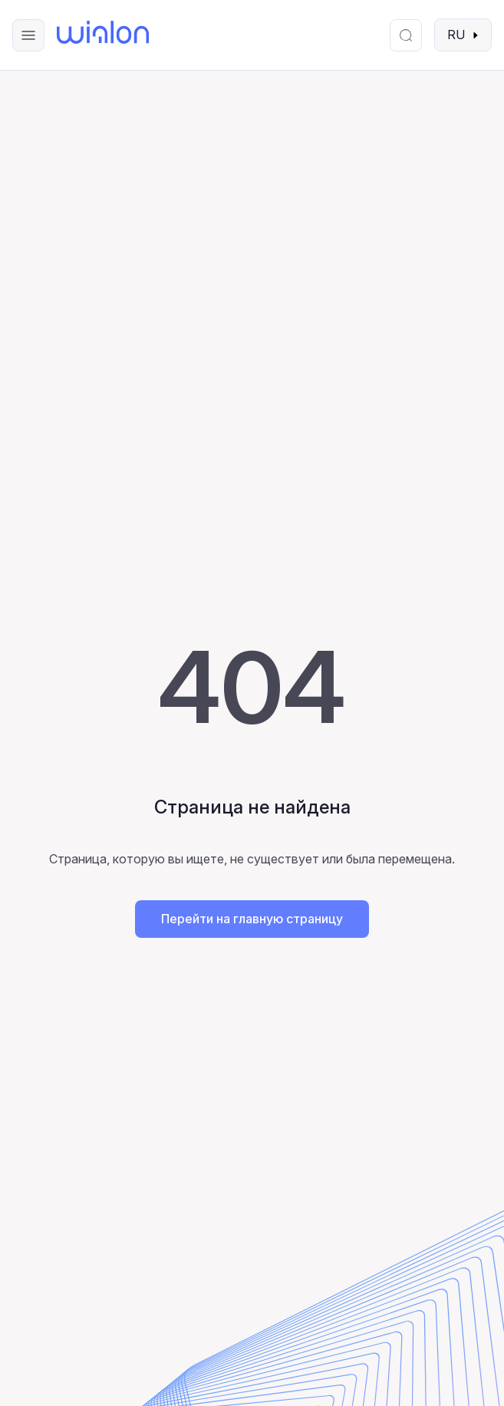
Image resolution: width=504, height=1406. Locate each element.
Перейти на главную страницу (252, 918)
